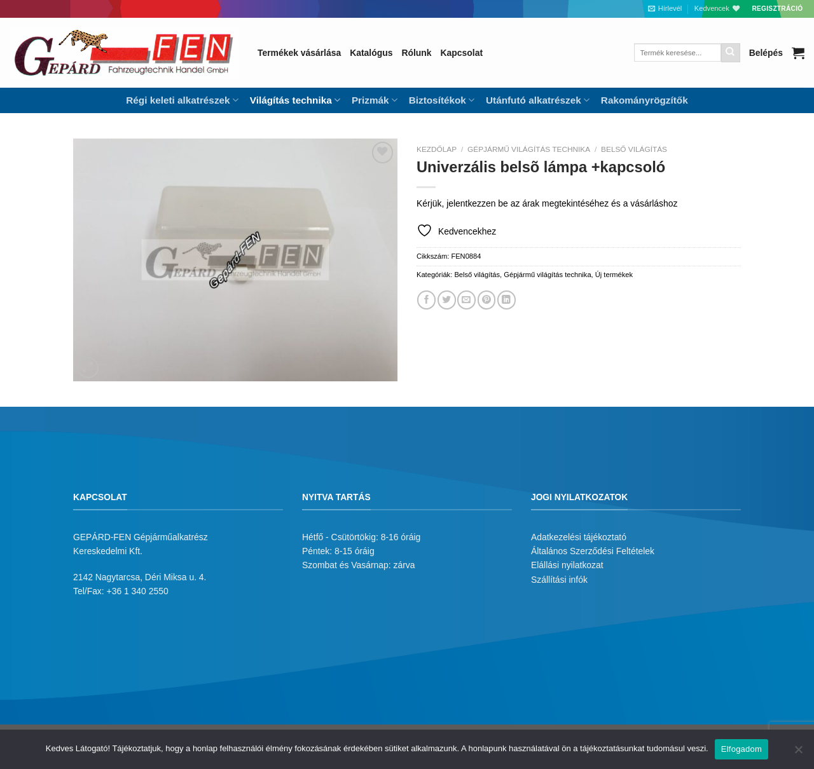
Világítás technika (295, 100)
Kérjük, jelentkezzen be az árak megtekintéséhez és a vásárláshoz (547, 203)
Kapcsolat (462, 53)
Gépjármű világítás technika (528, 149)
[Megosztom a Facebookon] (426, 299)
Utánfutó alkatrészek (538, 100)
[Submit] (730, 52)
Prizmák (374, 100)
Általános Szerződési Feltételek (592, 551)
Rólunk (416, 53)
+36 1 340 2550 (138, 591)
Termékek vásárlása (299, 53)
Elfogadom (741, 749)
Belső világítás (634, 149)
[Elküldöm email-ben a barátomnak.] (466, 299)
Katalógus (371, 53)
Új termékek (614, 274)
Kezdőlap (437, 149)
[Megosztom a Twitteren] (447, 299)
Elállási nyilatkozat (567, 565)
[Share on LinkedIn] (506, 299)
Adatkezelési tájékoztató (578, 537)
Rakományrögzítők (644, 100)
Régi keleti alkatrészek (182, 100)
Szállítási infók (559, 580)
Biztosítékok (441, 100)
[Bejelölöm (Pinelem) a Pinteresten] (487, 299)
